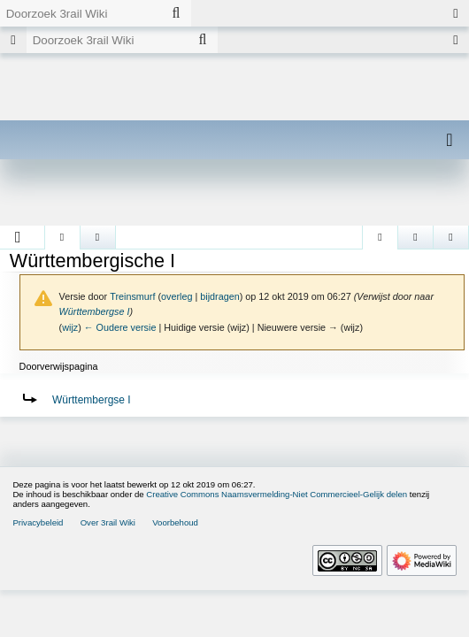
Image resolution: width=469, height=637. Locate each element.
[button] (18, 237)
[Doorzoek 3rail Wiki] (80, 13)
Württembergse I (94, 311)
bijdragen (219, 296)
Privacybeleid (37, 522)
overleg (176, 296)
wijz (70, 327)
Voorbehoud (175, 522)
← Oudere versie (120, 327)
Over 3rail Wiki (108, 522)
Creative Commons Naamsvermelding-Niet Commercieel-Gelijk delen (276, 494)
